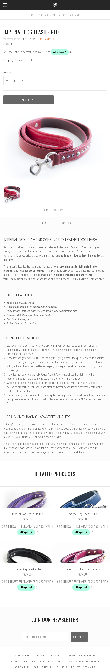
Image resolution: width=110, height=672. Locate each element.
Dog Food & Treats (51, 661)
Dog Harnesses (42, 667)
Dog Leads (61, 667)
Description (46, 223)
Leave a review (46, 39)
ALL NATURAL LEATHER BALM (46, 345)
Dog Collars (22, 667)
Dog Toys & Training (83, 667)
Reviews (66, 223)
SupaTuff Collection (23, 661)
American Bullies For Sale (29, 655)
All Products (57, 655)
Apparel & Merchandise (83, 655)
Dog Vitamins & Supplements (82, 661)
